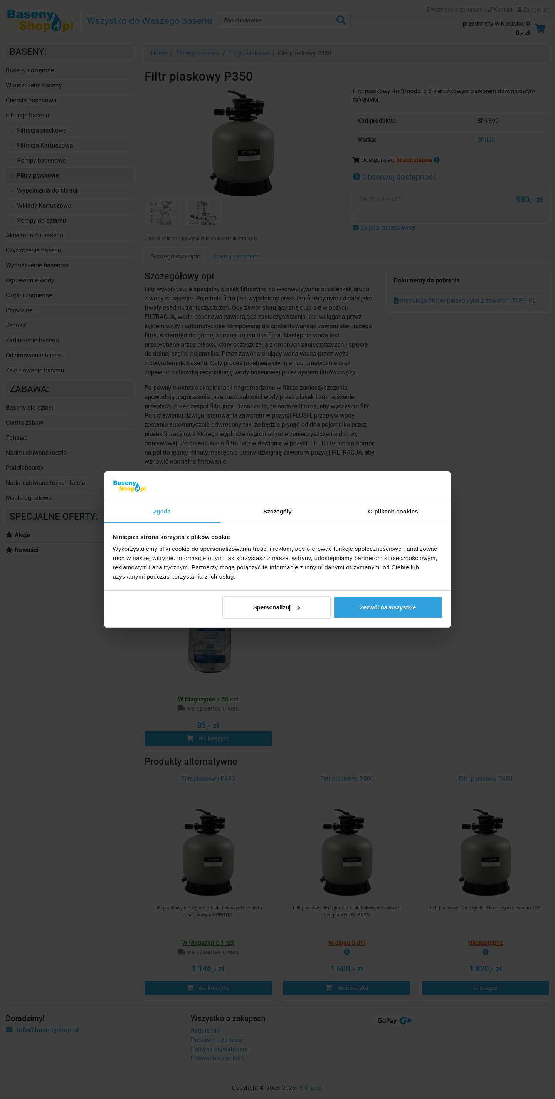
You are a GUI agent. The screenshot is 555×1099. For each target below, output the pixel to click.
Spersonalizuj (276, 607)
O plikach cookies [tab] (393, 511)
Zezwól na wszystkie (388, 607)
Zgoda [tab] (162, 511)
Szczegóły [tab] (277, 511)
